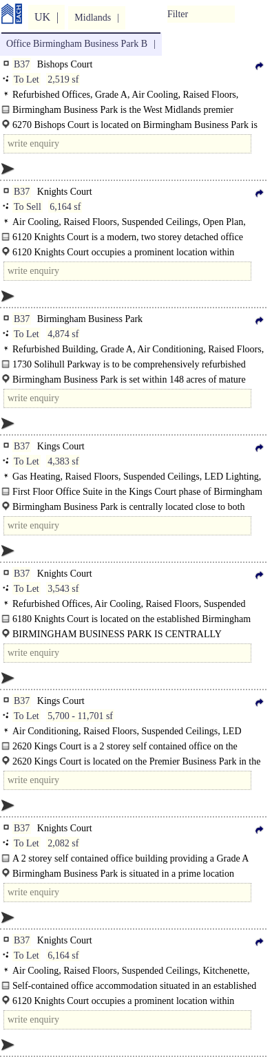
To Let (26, 79)
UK (42, 17)
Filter (177, 14)
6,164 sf (65, 207)
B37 (22, 64)
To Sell (27, 207)
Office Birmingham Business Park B (76, 44)
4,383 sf (63, 461)
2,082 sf (63, 843)
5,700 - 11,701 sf (80, 716)
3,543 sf (63, 589)
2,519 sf (63, 79)
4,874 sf (63, 334)
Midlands (92, 17)
